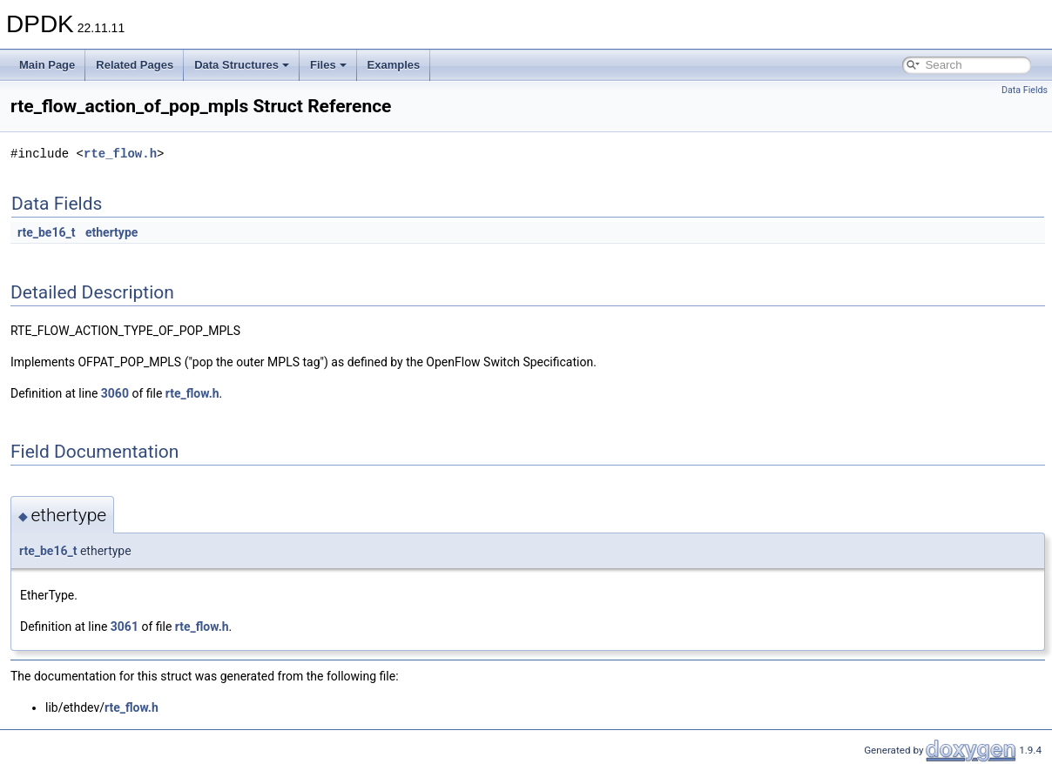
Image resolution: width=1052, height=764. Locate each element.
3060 (115, 393)
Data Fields (1024, 90)
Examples (394, 64)
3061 (124, 626)
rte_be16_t (46, 232)
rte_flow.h (120, 153)
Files (328, 64)
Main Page (47, 64)
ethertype (111, 232)
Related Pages (134, 64)
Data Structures (241, 64)
